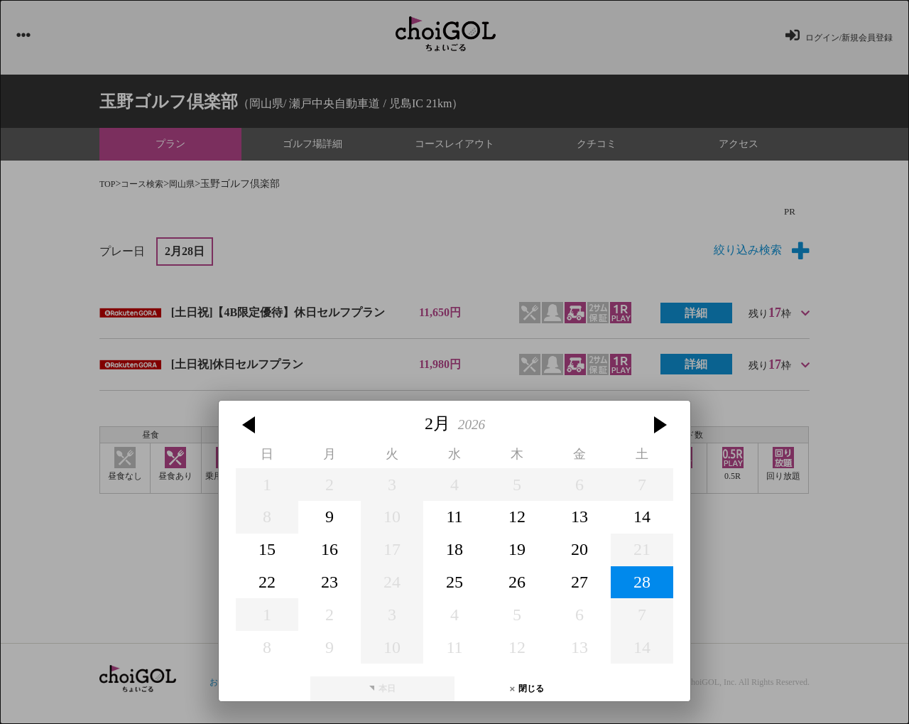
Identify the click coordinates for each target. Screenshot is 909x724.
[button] (251, 305)
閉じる (531, 568)
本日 (387, 568)
